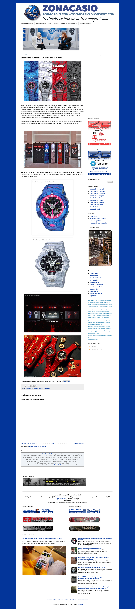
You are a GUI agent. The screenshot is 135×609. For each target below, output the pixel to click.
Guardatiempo (94, 282)
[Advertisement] (102, 87)
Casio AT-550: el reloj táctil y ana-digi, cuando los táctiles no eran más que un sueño (93, 577)
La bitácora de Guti (96, 287)
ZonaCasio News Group (97, 207)
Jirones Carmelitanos (96, 284)
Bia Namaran (94, 275)
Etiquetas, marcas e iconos (69, 23)
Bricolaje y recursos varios (43, 23)
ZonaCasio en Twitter (96, 200)
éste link (57, 465)
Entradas (92, 346)
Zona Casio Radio (85, 23)
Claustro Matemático (96, 278)
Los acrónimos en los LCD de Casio (89, 548)
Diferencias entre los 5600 (98, 218)
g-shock (41, 388)
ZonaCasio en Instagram (97, 193)
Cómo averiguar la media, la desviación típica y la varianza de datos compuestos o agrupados (93, 587)
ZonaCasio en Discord (97, 189)
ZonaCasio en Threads (97, 198)
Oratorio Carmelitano (96, 293)
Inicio (54, 443)
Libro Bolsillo (94, 289)
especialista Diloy (61, 498)
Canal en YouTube (48, 454)
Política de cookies (51, 599)
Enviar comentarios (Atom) (37, 446)
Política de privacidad (63, 599)
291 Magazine (94, 273)
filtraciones (35, 388)
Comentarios (93, 349)
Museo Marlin (94, 291)
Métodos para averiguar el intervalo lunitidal (92, 567)
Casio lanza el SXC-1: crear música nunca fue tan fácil (42, 538)
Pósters (56, 23)
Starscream (66, 381)
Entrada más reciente (28, 443)
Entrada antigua (79, 443)
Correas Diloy (94, 280)
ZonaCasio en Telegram (97, 196)
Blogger (80, 604)
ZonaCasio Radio (95, 209)
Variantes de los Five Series (98, 223)
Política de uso (72, 599)
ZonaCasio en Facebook (97, 191)
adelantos (28, 388)
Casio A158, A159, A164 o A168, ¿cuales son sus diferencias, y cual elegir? (93, 558)
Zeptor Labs (93, 295)
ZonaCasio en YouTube (97, 202)
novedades (47, 388)
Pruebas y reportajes (27, 23)
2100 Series (93, 216)
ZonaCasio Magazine (96, 204)
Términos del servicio (82, 599)
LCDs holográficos (95, 221)
